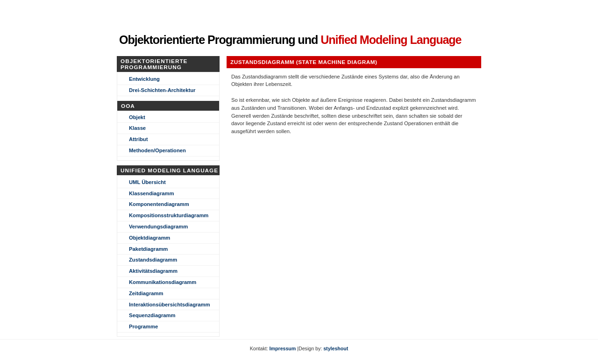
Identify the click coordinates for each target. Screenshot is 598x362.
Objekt (137, 117)
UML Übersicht (147, 182)
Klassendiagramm (151, 193)
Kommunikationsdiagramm (162, 282)
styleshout (335, 348)
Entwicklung (144, 79)
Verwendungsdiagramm (158, 226)
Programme (143, 326)
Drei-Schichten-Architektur (162, 90)
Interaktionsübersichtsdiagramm (169, 304)
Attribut (138, 139)
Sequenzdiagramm (152, 315)
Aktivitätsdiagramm (153, 271)
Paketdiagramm (148, 249)
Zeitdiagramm (146, 293)
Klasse (137, 128)
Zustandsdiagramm (153, 260)
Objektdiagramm (149, 238)
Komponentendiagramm (159, 204)
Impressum (283, 348)
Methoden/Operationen (157, 150)
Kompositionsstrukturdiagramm (168, 215)
